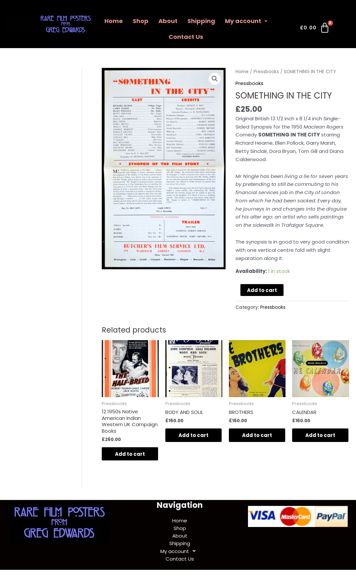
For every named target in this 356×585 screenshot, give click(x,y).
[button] (215, 79)
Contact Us (186, 37)
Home (113, 21)
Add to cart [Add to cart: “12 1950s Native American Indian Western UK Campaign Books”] (130, 454)
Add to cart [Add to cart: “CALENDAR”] (320, 435)
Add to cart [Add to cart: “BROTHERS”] (257, 435)
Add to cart (262, 290)
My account (246, 21)
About (168, 21)
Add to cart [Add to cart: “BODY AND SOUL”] (193, 435)
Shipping (201, 21)
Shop (141, 21)
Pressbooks (266, 72)
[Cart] (315, 29)
